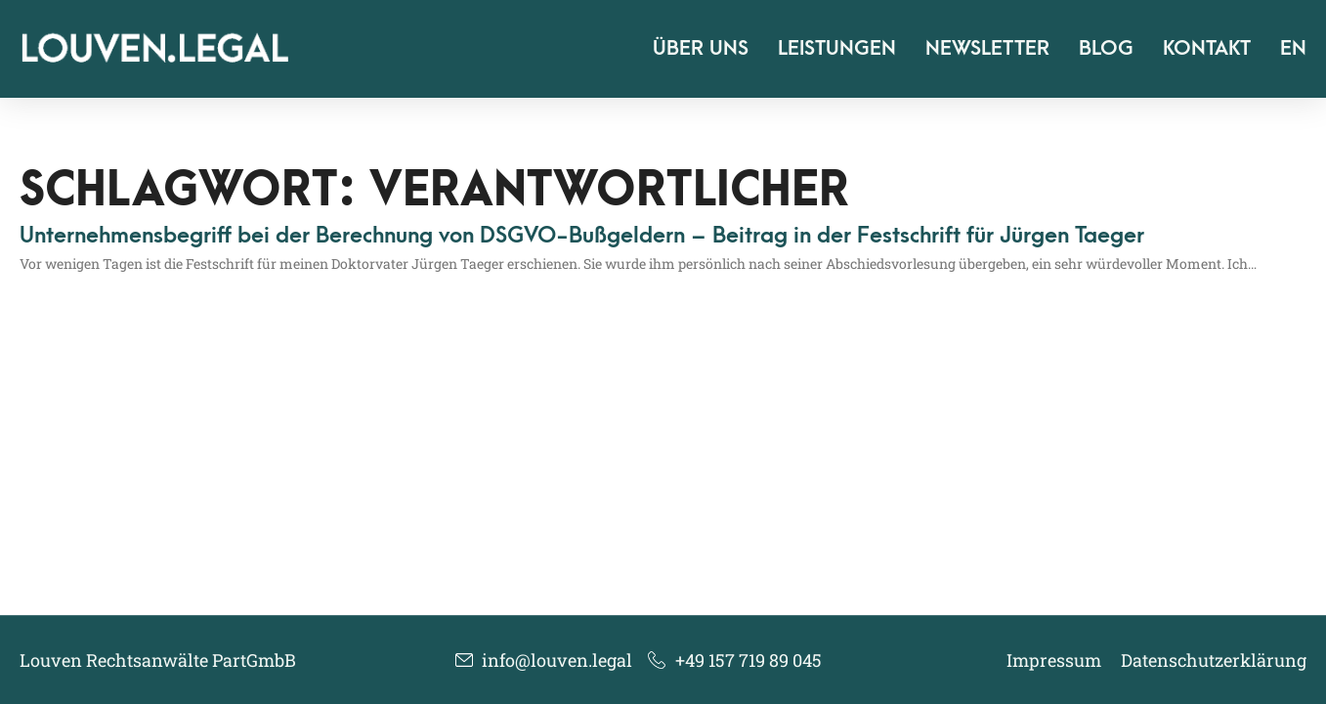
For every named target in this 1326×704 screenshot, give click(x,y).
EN (1293, 48)
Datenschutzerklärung (1213, 660)
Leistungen (837, 48)
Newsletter (987, 48)
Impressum (1053, 660)
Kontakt (1207, 48)
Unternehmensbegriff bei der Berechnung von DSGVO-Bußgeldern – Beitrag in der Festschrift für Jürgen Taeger (582, 235)
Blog (1106, 48)
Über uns (701, 48)
